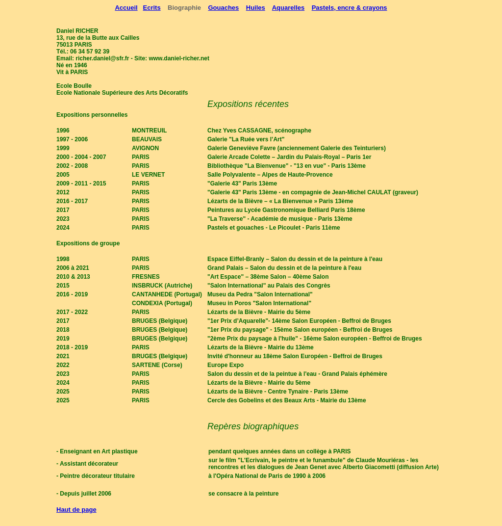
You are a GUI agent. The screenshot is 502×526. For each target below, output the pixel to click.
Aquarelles (288, 7)
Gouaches (223, 7)
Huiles (255, 7)
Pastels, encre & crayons (349, 7)
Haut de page (76, 509)
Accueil (126, 7)
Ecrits (151, 7)
